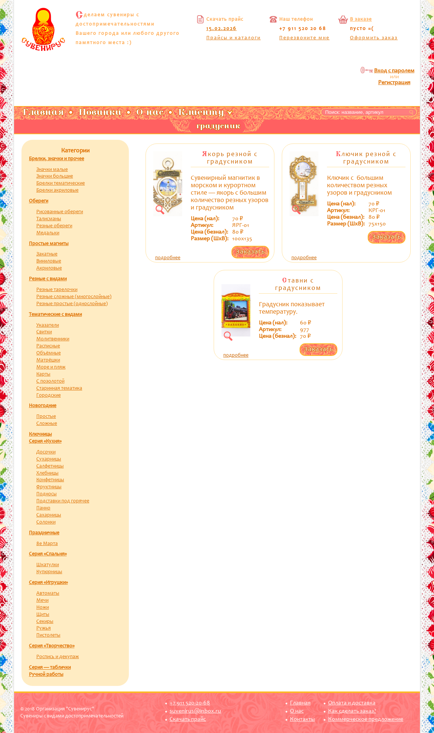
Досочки (46, 452)
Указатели (47, 325)
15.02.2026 (221, 29)
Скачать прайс (188, 719)
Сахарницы (48, 515)
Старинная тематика (59, 388)
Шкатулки (47, 565)
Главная (300, 703)
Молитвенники (52, 339)
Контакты (302, 719)
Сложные (46, 423)
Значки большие (54, 176)
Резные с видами (48, 279)
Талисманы (48, 219)
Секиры (44, 621)
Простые (46, 416)
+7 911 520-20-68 (190, 703)
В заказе (361, 19)
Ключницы (40, 434)
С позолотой (50, 381)
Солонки (46, 522)
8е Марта (47, 544)
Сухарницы (48, 459)
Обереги (38, 201)
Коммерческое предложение (365, 719)
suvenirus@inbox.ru (195, 711)
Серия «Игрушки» (48, 582)
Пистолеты (48, 635)
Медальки (47, 233)
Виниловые (48, 261)
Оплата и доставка (351, 703)
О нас (297, 711)
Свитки (44, 332)
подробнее (167, 258)
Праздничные (44, 533)
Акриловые (49, 268)
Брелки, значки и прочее (56, 159)
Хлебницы (47, 473)
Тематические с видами (55, 314)
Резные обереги (54, 226)
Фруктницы (48, 487)
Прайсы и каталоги (233, 38)
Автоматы (47, 593)
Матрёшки (48, 360)
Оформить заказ (374, 38)
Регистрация (394, 83)
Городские (48, 395)
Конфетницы (50, 480)
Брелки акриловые (57, 190)
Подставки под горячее (62, 501)
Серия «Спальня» (48, 554)
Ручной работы (46, 674)
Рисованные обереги (59, 212)
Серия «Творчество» (51, 646)
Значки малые (52, 169)
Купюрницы (49, 572)
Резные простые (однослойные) (72, 304)
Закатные (46, 254)
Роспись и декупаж (57, 657)
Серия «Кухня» (45, 441)
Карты (43, 374)
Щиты (42, 614)
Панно (43, 508)
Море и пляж (51, 367)
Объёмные (48, 353)
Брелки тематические (60, 183)
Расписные (48, 346)
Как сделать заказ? (352, 711)
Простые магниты (49, 244)
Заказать (250, 252)
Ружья (43, 628)
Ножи (42, 607)
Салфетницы (50, 466)
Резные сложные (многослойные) (73, 297)
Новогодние (42, 406)
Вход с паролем (394, 71)
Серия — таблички (50, 667)
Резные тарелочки (56, 290)
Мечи (42, 600)
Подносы (46, 494)
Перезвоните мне (304, 38)
